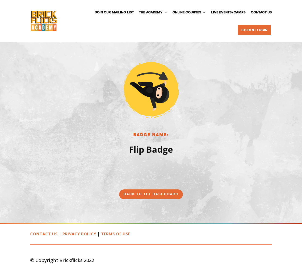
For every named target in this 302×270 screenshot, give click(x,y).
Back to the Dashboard (151, 194)
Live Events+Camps (228, 12)
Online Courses (186, 12)
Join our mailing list (114, 12)
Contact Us (261, 12)
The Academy (151, 12)
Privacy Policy (79, 234)
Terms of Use (115, 234)
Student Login (254, 30)
